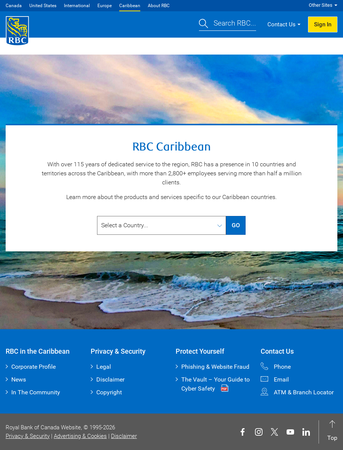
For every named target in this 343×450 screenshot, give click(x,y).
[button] (227, 24)
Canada (14, 5)
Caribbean (129, 5)
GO (236, 225)
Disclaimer (110, 379)
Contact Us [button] (281, 24)
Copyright (109, 392)
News (18, 379)
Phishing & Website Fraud (215, 366)
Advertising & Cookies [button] (80, 436)
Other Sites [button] (320, 5)
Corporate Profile (33, 366)
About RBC (159, 5)
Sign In (322, 24)
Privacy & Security (28, 436)
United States (42, 5)
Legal (103, 366)
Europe (104, 5)
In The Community (35, 392)
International (77, 5)
